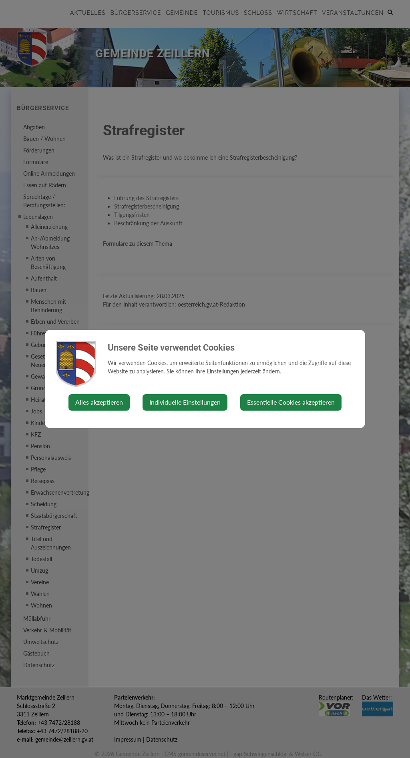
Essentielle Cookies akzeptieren (291, 402)
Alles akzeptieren (99, 402)
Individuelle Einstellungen (185, 402)
